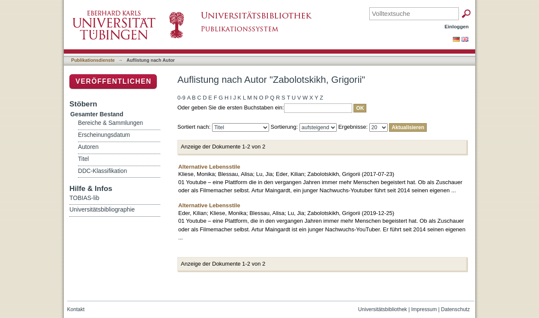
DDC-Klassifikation (102, 171)
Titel (83, 159)
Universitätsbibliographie (102, 209)
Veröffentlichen (113, 81)
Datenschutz (455, 309)
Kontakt (76, 309)
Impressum (424, 309)
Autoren (88, 147)
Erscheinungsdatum (104, 135)
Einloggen (457, 26)
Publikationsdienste (93, 60)
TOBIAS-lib (84, 197)
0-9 (181, 97)
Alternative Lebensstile (209, 167)
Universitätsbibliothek (382, 309)
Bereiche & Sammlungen (110, 123)
